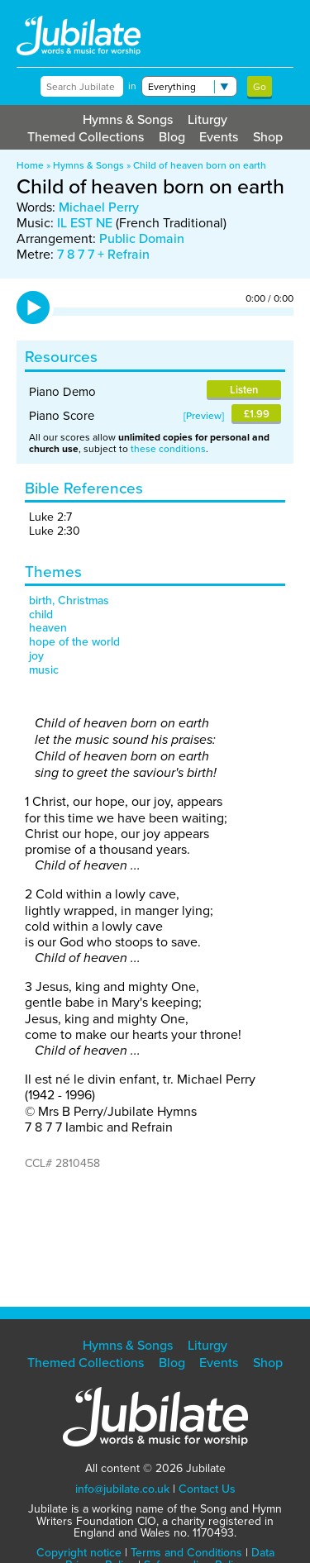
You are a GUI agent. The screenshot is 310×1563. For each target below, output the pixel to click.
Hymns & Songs (128, 119)
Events (218, 136)
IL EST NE (84, 222)
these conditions (168, 448)
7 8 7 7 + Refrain (103, 254)
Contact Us (207, 1489)
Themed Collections (85, 136)
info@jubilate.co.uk (122, 1489)
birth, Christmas (69, 600)
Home (30, 165)
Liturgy (207, 119)
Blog (172, 136)
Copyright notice (79, 1552)
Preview (204, 415)
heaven (48, 627)
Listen (244, 390)
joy (36, 656)
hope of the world (74, 641)
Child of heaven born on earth (199, 165)
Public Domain (141, 238)
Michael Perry (99, 207)
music (44, 670)
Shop (268, 136)
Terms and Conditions (186, 1552)
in (132, 86)
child (41, 614)
